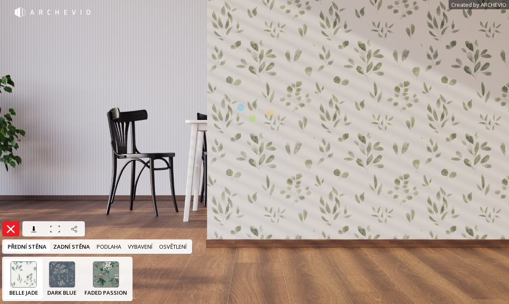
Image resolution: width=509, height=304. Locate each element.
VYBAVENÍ (140, 246)
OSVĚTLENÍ (173, 246)
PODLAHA (109, 246)
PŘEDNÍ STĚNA (27, 246)
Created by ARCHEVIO (478, 4)
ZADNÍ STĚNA (71, 246)
